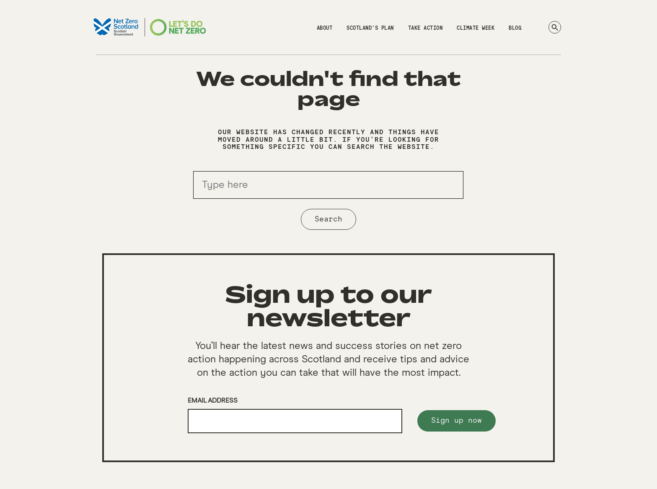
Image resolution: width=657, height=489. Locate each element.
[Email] (295, 421)
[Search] (554, 27)
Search (328, 219)
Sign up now (456, 420)
